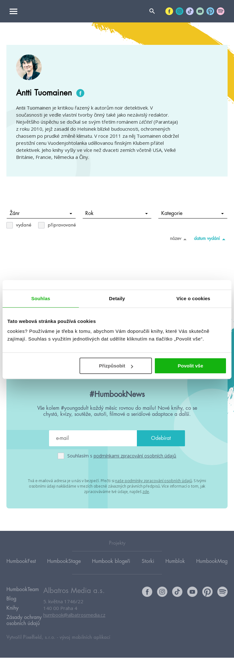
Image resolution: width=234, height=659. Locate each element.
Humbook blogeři (111, 561)
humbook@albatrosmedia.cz (74, 616)
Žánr (41, 213)
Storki (148, 561)
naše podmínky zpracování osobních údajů (153, 480)
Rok (116, 213)
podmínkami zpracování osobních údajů (135, 456)
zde (145, 491)
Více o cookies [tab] (193, 298)
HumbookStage (64, 561)
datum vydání (211, 239)
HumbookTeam (22, 590)
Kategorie (192, 213)
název (179, 239)
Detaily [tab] (117, 298)
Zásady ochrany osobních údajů (24, 621)
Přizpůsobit (116, 365)
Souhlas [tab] (40, 298)
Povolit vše (190, 365)
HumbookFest (21, 561)
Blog (11, 600)
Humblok (175, 561)
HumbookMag (212, 561)
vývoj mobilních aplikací (85, 638)
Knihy (12, 609)
